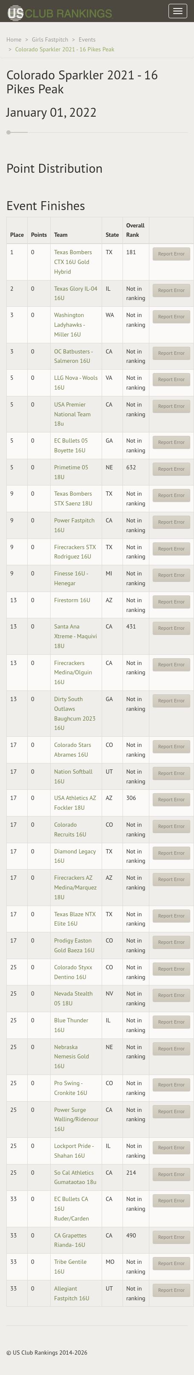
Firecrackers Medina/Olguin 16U (73, 672)
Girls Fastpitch (50, 39)
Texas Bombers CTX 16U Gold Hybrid (73, 261)
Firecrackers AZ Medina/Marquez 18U (75, 887)
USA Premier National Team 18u (72, 414)
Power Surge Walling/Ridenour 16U (76, 1119)
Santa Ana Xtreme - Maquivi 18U (75, 636)
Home (13, 39)
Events (87, 39)
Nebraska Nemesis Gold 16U (71, 1056)
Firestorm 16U (72, 600)
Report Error (171, 253)
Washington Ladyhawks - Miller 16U (69, 324)
